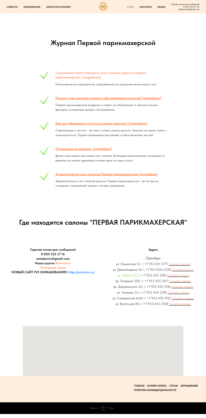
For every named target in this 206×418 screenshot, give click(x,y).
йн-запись (184, 304)
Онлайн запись (157, 385)
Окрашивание (189, 385)
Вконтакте (63, 263)
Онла (173, 304)
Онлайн (172, 275)
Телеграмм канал (53, 268)
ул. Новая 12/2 (127, 275)
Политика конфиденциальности (155, 390)
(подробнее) (91, 77)
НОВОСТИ (12, 7)
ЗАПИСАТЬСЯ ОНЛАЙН (58, 7)
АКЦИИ (161, 7)
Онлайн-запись (179, 264)
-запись (183, 275)
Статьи (173, 385)
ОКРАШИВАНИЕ (31, 7)
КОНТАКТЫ (146, 7)
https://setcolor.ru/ (81, 272)
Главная (139, 385)
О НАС (130, 7)
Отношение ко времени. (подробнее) (83, 149)
